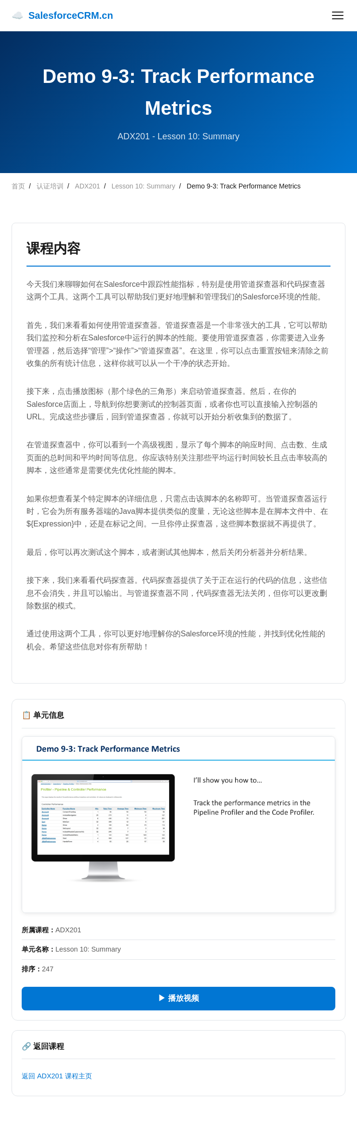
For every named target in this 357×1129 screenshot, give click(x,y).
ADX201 (87, 186)
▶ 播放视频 (178, 998)
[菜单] (337, 15)
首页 (18, 186)
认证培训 (50, 186)
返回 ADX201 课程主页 (57, 1076)
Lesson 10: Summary (143, 186)
